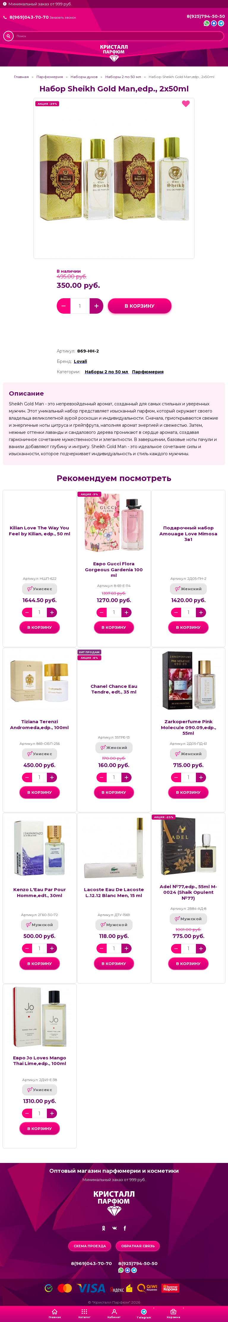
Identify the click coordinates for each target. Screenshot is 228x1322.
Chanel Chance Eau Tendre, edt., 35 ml (114, 689)
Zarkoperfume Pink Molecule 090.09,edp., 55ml (188, 727)
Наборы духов (84, 77)
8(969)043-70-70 (29, 17)
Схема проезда (90, 1246)
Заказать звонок (63, 18)
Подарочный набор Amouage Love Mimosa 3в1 (188, 533)
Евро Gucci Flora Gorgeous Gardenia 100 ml (114, 569)
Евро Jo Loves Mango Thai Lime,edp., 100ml (39, 1060)
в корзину (140, 306)
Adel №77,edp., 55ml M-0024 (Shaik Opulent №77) (188, 892)
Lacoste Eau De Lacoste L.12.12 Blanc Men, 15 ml (114, 892)
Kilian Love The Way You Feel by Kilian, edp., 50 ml (39, 530)
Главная (21, 77)
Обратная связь (138, 1246)
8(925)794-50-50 (206, 16)
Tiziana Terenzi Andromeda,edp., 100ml (39, 724)
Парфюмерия (50, 77)
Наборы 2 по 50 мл (123, 77)
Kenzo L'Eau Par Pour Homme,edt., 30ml (39, 892)
